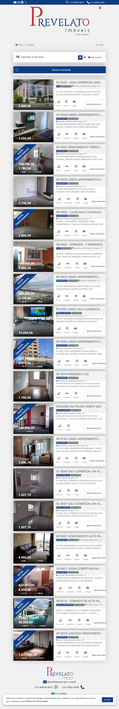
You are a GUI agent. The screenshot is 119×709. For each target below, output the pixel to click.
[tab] (59, 69)
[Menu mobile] (59, 21)
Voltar (100, 44)
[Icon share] (15, 2)
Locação (30, 44)
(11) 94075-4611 (76, 2)
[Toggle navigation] (100, 8)
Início (19, 44)
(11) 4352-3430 (97, 2)
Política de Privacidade (36, 700)
